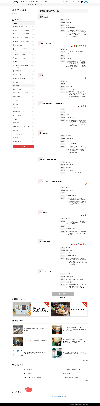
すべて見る (85, 359)
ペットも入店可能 (17, 115)
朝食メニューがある (17, 89)
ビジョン (43, 1)
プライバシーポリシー (77, 403)
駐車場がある (16, 122)
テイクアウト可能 (17, 141)
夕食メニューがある (17, 96)
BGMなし (15, 119)
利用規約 (70, 403)
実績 (48, 1)
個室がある (15, 130)
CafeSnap (16, 2)
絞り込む (23, 146)
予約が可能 (15, 107)
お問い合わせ (85, 403)
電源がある (15, 104)
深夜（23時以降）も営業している (21, 126)
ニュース (29, 1)
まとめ (34, 1)
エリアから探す (21, 4)
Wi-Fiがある (15, 100)
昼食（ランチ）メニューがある (20, 92)
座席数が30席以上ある (18, 111)
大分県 (27, 4)
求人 (38, 1)
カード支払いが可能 (17, 134)
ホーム (24, 1)
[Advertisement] (23, 160)
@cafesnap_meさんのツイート (61, 395)
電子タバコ (15, 137)
